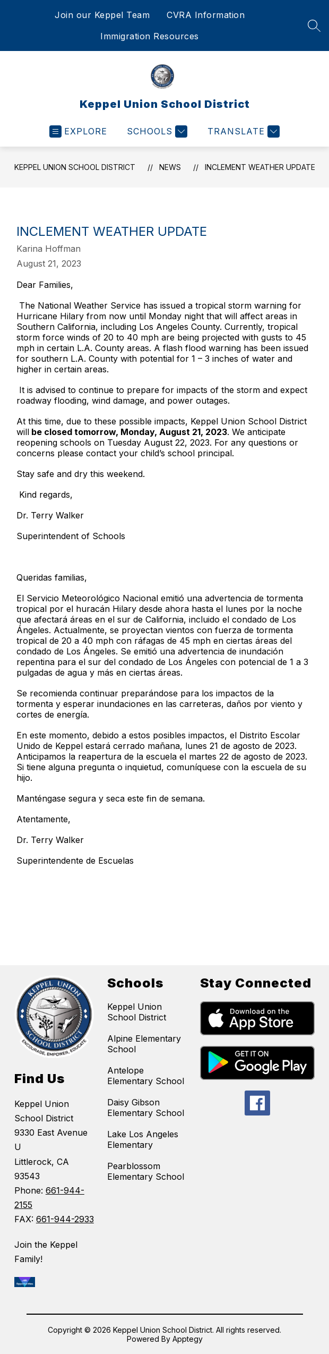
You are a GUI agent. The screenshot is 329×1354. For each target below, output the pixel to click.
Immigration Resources (149, 36)
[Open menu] (78, 131)
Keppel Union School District (74, 167)
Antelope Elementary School (145, 1075)
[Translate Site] (242, 131)
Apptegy (187, 1338)
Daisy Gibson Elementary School (145, 1107)
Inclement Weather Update (260, 167)
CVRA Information (206, 15)
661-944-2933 (65, 1219)
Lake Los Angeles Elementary (142, 1139)
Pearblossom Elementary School (145, 1171)
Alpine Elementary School (144, 1043)
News (170, 167)
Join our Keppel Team (102, 15)
